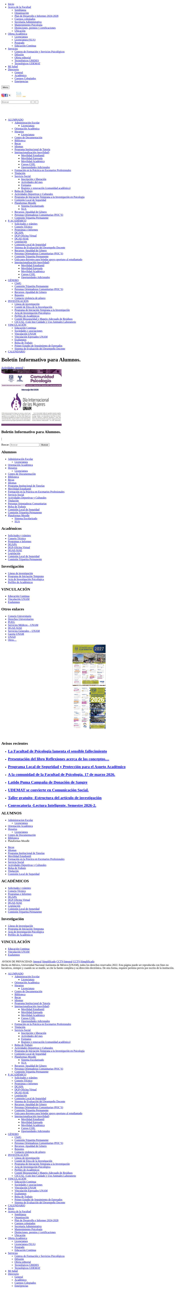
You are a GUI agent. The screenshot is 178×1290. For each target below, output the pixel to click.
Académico (21, 75)
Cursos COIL (28, 164)
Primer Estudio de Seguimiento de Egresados (38, 345)
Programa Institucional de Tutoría (32, 149)
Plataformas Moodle (25, 203)
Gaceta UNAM (16, 634)
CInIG (18, 283)
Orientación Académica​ (27, 128)
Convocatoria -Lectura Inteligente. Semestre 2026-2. (52, 805)
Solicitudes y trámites (26, 223)
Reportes (19, 295)
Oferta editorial (23, 57)
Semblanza (20, 10)
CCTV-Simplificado (83, 961)
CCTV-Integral (64, 961)
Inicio (11, 4)
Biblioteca (20, 140)
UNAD (12, 637)
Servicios (13, 48)
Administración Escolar (27, 122)
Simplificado (49, 961)
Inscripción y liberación (33, 179)
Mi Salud (13, 66)
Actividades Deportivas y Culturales (34, 194)
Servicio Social (23, 176)
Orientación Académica (20, 465)
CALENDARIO (16, 351)
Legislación (21, 241)
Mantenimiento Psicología (28, 24)
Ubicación (20, 30)
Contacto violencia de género (30, 298)
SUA (23, 208)
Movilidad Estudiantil (32, 155)
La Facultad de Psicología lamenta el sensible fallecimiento (57, 751)
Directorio (13, 69)
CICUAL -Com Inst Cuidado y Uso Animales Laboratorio (45, 321)
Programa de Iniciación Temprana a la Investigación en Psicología (49, 197)
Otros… (12, 639)
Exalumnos (20, 339)
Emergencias (21, 81)
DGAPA (19, 232)
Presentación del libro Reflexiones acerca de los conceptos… (58, 759)
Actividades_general (12, 367)
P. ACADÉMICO (17, 220)
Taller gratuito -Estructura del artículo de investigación (55, 798)
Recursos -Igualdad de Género (31, 211)
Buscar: (5, 444)
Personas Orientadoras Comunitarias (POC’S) (39, 214)
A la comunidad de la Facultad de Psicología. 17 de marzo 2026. (61, 774)
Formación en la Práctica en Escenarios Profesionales (43, 170)
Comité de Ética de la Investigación (33, 307)
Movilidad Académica (33, 161)
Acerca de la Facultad (19, 7)
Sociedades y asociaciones (28, 330)
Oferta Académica (17, 33)
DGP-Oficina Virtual (26, 235)
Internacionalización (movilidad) (32, 152)
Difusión (19, 54)
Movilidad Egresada (31, 158)
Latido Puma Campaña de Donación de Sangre (47, 782)
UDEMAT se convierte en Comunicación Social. (48, 790)
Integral (37, 961)
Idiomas (19, 146)
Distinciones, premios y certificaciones (35, 27)
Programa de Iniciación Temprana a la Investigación (42, 310)
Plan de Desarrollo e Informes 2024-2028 (36, 16)
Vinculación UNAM (25, 333)
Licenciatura (21, 36)
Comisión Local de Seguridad (30, 200)
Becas (18, 143)
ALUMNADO (15, 119)
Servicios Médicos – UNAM (23, 625)
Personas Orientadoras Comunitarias (27, 503)
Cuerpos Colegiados (25, 78)
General (19, 72)
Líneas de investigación (27, 304)
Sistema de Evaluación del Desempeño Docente (40, 247)
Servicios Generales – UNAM (24, 631)
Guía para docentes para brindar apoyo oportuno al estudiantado (48, 259)
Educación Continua (25, 45)
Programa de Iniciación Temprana (26, 576)
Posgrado (19, 42)
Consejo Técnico (23, 226)
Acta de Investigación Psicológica (32, 313)
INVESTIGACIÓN (18, 301)
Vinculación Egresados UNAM (31, 336)
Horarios (19, 131)
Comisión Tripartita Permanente (31, 217)
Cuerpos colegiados (25, 19)
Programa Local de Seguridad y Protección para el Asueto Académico (67, 767)
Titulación (20, 173)
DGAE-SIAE (22, 238)
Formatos (26, 185)
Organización (22, 13)
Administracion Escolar (20, 820)
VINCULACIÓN (17, 324)
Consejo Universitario (19, 616)
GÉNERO (13, 280)
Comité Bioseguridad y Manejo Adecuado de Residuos (44, 319)
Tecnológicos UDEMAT (27, 63)
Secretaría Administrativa (28, 21)
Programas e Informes (26, 229)
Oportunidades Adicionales (35, 167)
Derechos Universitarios (21, 619)
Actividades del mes (32, 182)
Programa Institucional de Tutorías (26, 485)
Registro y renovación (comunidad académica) (46, 188)
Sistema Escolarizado (32, 206)
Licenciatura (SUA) (25, 39)
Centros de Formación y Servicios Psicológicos (40, 51)
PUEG (11, 622)
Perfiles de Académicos (27, 316)
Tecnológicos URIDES (27, 60)
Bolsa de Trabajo (23, 191)
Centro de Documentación (28, 137)
